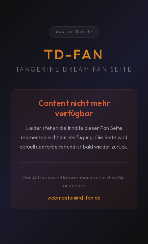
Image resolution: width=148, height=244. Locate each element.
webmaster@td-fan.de (74, 198)
